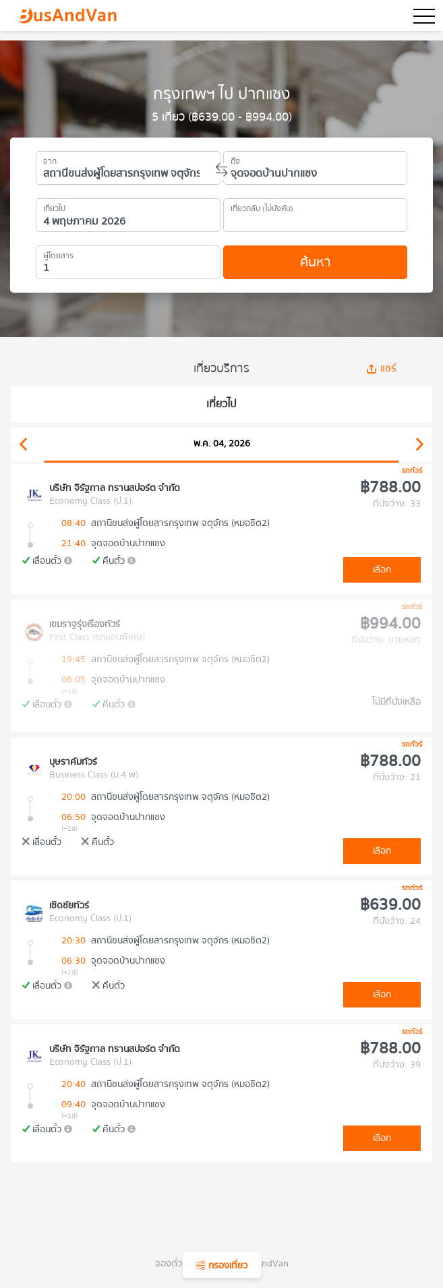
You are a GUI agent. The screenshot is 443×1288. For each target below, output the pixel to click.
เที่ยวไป (54, 206)
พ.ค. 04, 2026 (222, 443)
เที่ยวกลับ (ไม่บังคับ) (262, 206)
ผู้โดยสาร (58, 254)
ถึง (235, 159)
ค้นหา (315, 262)
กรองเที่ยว (221, 1265)
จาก (50, 159)
